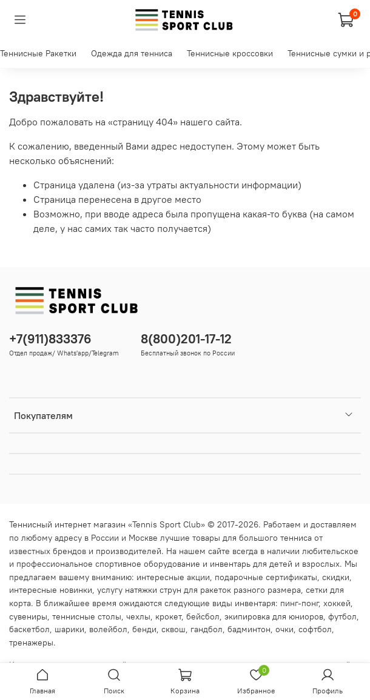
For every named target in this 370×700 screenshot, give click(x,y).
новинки (75, 589)
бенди (144, 629)
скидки (335, 577)
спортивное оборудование (147, 563)
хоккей (337, 603)
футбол (342, 616)
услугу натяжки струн (139, 589)
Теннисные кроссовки (230, 53)
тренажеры (31, 642)
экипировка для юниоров (273, 616)
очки (284, 629)
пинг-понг (299, 603)
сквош (173, 629)
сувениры (28, 616)
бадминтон (249, 629)
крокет (168, 616)
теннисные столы (86, 616)
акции (198, 577)
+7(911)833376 (50, 339)
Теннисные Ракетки (38, 53)
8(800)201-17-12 (186, 339)
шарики (69, 629)
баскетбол (29, 629)
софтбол (315, 629)
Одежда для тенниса (131, 53)
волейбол (108, 629)
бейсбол (203, 616)
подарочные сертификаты (266, 577)
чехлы (138, 616)
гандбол (206, 629)
